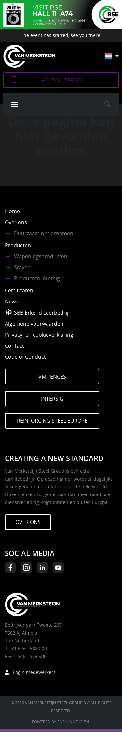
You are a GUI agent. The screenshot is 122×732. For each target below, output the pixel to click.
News (11, 301)
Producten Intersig (37, 278)
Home (12, 211)
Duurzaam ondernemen (43, 233)
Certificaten (19, 290)
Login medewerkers (34, 672)
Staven (22, 267)
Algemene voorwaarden (34, 323)
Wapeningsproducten (40, 256)
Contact (14, 345)
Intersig (52, 398)
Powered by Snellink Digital (61, 721)
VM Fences (52, 376)
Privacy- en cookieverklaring (39, 334)
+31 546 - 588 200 (63, 80)
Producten (18, 245)
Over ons (16, 222)
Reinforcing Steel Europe (52, 420)
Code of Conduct (25, 356)
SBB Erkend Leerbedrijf (42, 312)
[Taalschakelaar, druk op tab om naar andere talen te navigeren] (117, 59)
